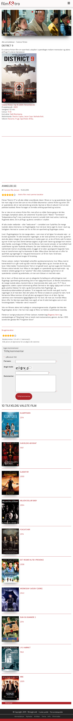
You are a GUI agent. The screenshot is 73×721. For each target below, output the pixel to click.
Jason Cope (28, 116)
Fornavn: (7, 361)
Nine (21, 677)
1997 (22, 448)
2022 (22, 593)
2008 (22, 564)
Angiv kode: (8, 367)
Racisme (11, 119)
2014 (22, 418)
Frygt (17, 119)
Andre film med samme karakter (30, 195)
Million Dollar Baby (28, 501)
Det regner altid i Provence (32, 560)
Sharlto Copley (17, 116)
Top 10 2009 (18, 105)
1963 (22, 652)
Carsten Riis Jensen (11, 190)
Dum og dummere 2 (28, 617)
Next (68, 21)
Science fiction (7, 105)
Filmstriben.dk (29, 105)
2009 (15, 107)
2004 (22, 505)
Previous (4, 21)
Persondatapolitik (56, 712)
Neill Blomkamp (16, 114)
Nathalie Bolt (38, 116)
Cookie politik (43, 712)
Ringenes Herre (54, 315)
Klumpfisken (25, 413)
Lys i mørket (25, 648)
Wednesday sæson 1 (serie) (31, 589)
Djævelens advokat (28, 443)
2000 (22, 476)
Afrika (31, 119)
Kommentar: (9, 376)
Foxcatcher (25, 530)
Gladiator (24, 472)
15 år (10, 112)
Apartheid (24, 119)
